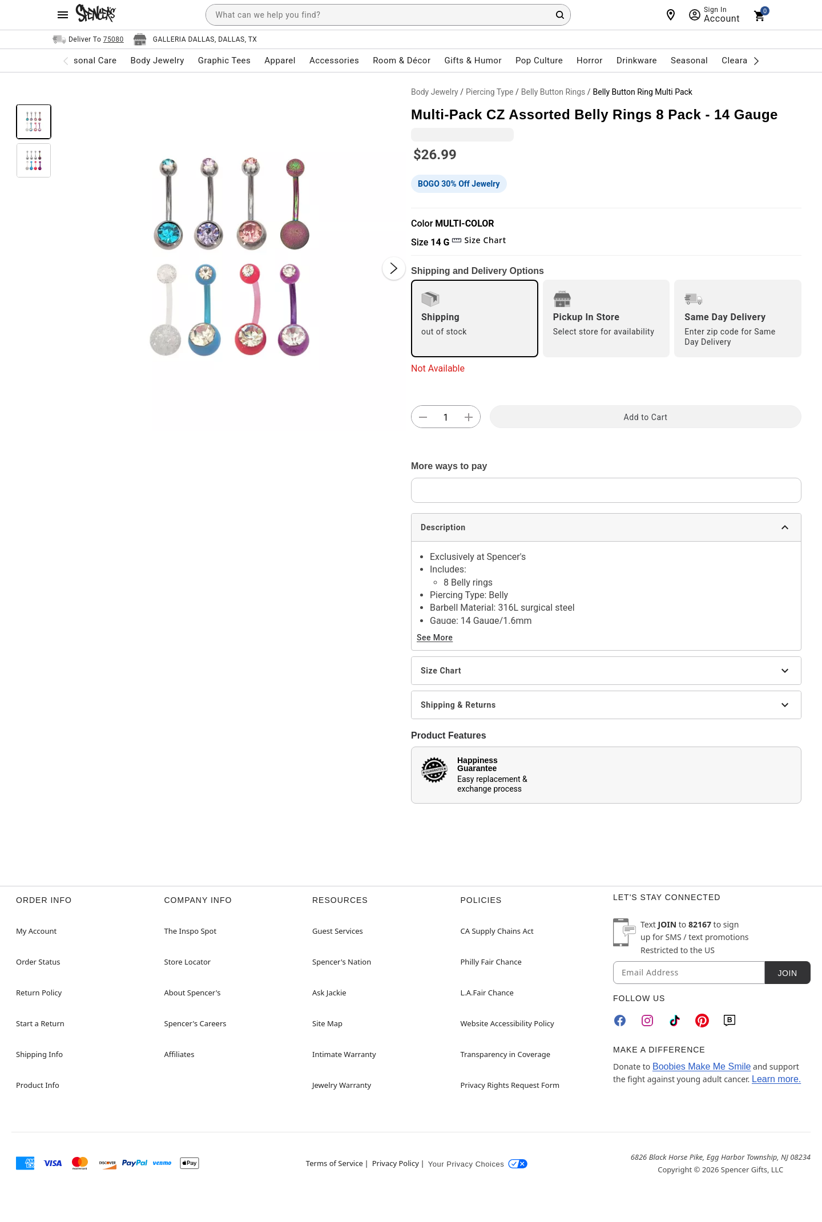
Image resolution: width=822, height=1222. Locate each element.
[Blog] (729, 1020)
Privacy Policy (395, 1163)
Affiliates (179, 1054)
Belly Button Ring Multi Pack (642, 91)
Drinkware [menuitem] (636, 60)
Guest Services (337, 931)
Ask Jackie (329, 992)
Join (787, 973)
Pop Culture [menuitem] (539, 60)
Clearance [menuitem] (742, 60)
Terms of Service (334, 1163)
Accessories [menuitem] (334, 60)
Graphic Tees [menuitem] (224, 60)
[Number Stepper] (445, 417)
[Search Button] (560, 15)
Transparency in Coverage (506, 1054)
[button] (231, 257)
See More (435, 637)
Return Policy (39, 992)
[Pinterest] (702, 1020)
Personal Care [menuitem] (88, 60)
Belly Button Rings (553, 91)
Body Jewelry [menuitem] (157, 60)
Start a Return (40, 1023)
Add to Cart (646, 417)
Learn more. (776, 1079)
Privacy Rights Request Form (510, 1085)
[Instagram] (647, 1020)
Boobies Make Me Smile (701, 1066)
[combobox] (388, 15)
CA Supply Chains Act (497, 931)
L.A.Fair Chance (487, 992)
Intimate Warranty (344, 1054)
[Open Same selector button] (88, 39)
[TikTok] (675, 1020)
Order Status (38, 962)
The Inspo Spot (190, 931)
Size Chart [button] (479, 240)
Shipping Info (39, 1054)
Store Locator (187, 962)
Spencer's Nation (341, 962)
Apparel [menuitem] (280, 60)
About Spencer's (192, 992)
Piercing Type (490, 91)
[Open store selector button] (195, 39)
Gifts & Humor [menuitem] (473, 60)
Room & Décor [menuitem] (401, 60)
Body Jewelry (434, 91)
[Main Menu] (63, 15)
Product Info (37, 1085)
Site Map (327, 1023)
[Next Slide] (393, 268)
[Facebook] (620, 1020)
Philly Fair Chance (491, 962)
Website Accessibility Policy (507, 1023)
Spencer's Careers (195, 1023)
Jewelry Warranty (341, 1085)
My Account (36, 931)
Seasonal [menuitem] (689, 60)
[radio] (474, 318)
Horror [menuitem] (590, 60)
